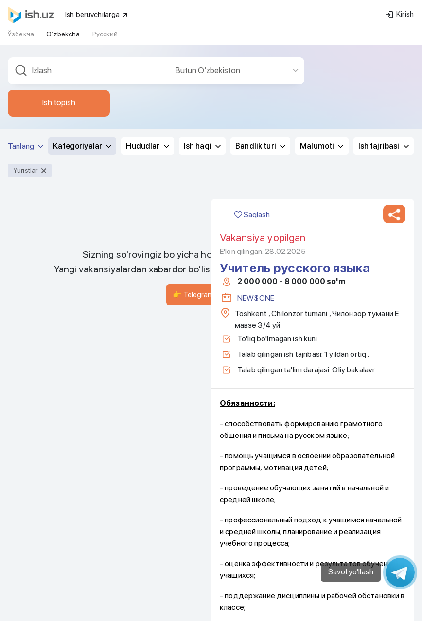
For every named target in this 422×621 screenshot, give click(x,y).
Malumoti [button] (321, 92)
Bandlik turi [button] (260, 92)
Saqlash (252, 161)
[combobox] (88, 17)
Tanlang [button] (25, 92)
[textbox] (88, 17)
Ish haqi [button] (202, 92)
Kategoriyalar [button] (82, 92)
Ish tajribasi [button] (383, 92)
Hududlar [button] (147, 92)
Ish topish (58, 49)
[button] (394, 160)
